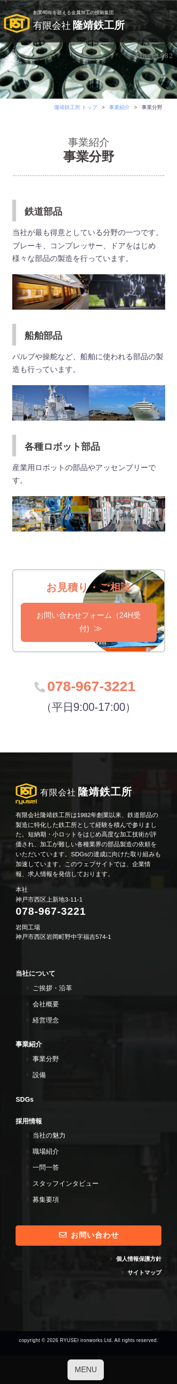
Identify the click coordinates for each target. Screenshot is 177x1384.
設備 (39, 1075)
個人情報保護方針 (138, 1259)
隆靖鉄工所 (64, 25)
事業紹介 (29, 1044)
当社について (35, 973)
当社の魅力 (49, 1135)
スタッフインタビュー (66, 1183)
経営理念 (46, 1020)
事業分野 (46, 1059)
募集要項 (46, 1199)
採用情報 (29, 1121)
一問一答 (46, 1167)
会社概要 (46, 1004)
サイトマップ (144, 1272)
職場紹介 (46, 1151)
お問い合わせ (89, 1235)
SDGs (25, 1099)
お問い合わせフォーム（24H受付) (88, 622)
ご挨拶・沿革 (52, 988)
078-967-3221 (91, 686)
